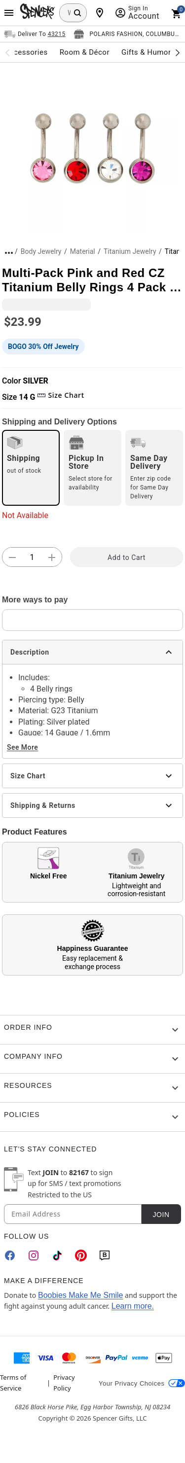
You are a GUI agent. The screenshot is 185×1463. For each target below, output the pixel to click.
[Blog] (105, 1255)
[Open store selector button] (127, 34)
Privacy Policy (63, 1383)
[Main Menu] (9, 13)
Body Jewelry (41, 251)
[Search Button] (77, 13)
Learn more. (132, 1306)
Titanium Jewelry (130, 251)
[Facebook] (10, 1255)
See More (22, 747)
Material (82, 251)
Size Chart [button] (60, 395)
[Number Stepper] (32, 557)
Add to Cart (127, 557)
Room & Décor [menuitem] (85, 52)
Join (160, 1215)
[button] (92, 147)
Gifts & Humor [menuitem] (146, 52)
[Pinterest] (81, 1255)
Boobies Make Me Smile (80, 1295)
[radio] (31, 468)
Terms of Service (13, 1383)
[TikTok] (57, 1255)
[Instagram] (33, 1255)
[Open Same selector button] (35, 34)
